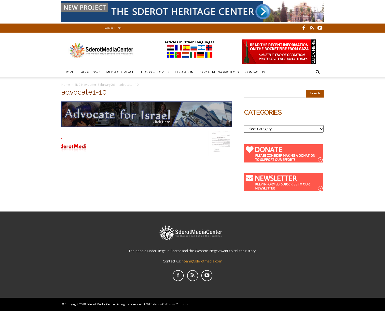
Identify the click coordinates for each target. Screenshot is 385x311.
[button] (318, 73)
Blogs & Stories (154, 72)
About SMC (90, 72)
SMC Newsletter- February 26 (95, 85)
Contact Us (255, 72)
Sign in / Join (113, 28)
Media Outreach (120, 72)
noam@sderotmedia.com (202, 261)
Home (69, 72)
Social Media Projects (219, 72)
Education (184, 72)
